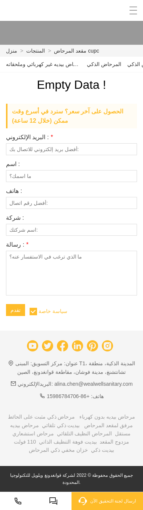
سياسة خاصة (53, 311)
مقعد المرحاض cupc (76, 51)
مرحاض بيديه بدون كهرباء (107, 417)
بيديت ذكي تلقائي (61, 425)
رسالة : (17, 245)
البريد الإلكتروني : (29, 137)
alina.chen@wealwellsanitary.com (93, 384)
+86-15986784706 (68, 396)
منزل (11, 51)
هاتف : (14, 191)
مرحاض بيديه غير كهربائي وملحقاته (43, 64)
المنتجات (35, 51)
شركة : (15, 218)
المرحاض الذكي (104, 64)
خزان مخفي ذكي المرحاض (58, 450)
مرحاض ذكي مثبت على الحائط (41, 417)
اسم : (13, 164)
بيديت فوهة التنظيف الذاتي (68, 442)
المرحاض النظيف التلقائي (84, 434)
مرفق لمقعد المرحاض (108, 425)
